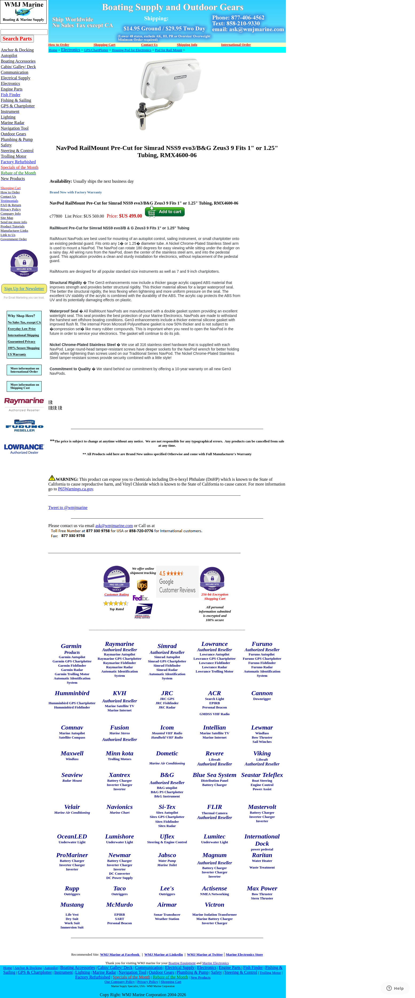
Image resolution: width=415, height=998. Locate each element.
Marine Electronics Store (244, 954)
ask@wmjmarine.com (114, 525)
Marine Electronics (215, 963)
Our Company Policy (120, 982)
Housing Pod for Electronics (131, 50)
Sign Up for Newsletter (24, 288)
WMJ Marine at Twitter (205, 954)
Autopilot (51, 968)
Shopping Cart (171, 982)
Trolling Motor (270, 973)
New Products (201, 977)
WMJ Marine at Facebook (120, 954)
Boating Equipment (181, 963)
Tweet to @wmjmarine (68, 507)
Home (53, 50)
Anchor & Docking (28, 968)
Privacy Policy (147, 982)
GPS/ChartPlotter (96, 50)
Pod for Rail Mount (168, 50)
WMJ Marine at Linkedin (163, 954)
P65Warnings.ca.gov (75, 489)
